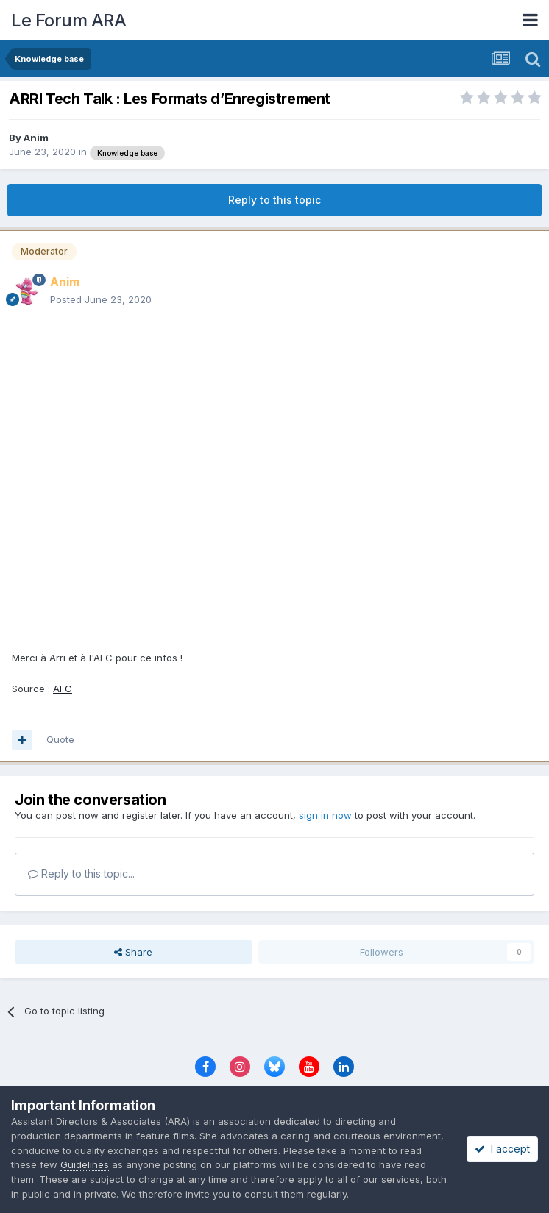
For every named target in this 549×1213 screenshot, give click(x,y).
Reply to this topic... (81, 873)
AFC (62, 688)
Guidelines (84, 1164)
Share (133, 952)
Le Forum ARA (68, 20)
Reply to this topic (274, 199)
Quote (60, 739)
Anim (36, 137)
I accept (502, 1148)
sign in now (325, 815)
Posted (101, 299)
